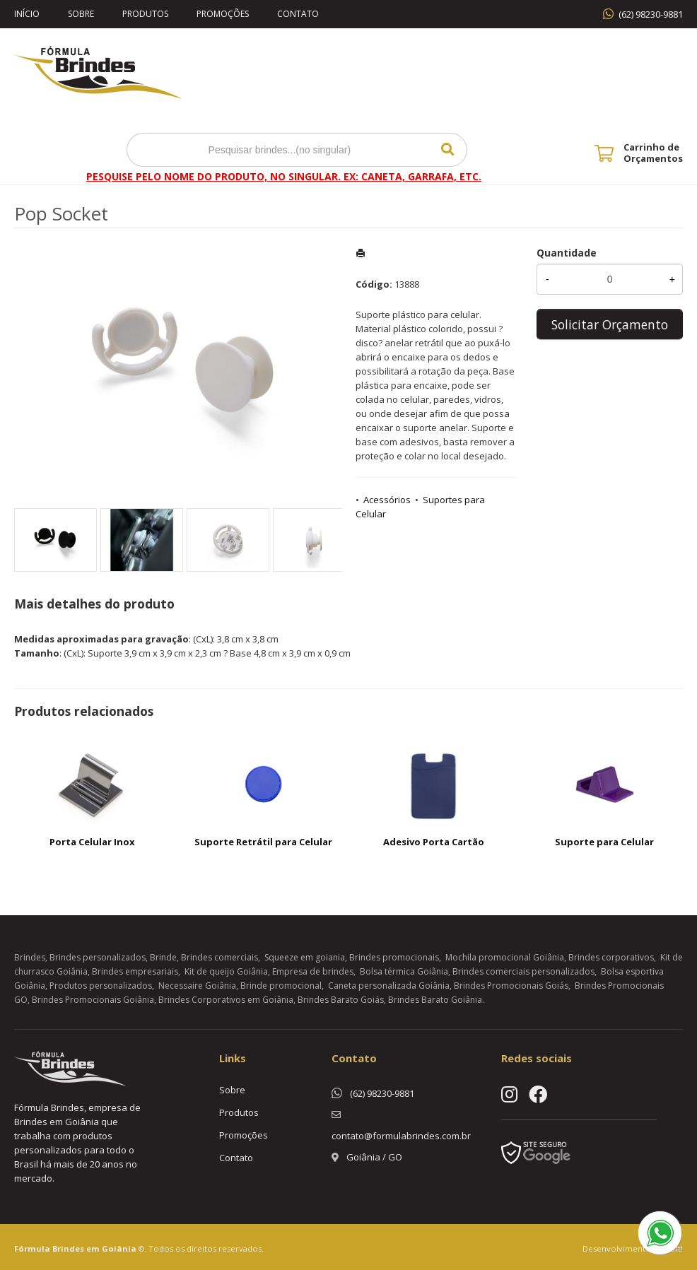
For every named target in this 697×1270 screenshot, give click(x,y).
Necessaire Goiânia (197, 986)
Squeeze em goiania (304, 957)
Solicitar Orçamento (609, 324)
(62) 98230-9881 (651, 14)
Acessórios (387, 499)
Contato (298, 14)
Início (27, 14)
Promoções (223, 14)
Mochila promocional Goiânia (504, 957)
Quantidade (567, 252)
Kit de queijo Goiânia (226, 971)
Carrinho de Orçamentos (653, 152)
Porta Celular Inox (92, 841)
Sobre (81, 14)
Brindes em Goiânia (94, 1248)
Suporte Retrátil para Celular (263, 841)
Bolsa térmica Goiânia (404, 971)
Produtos (145, 14)
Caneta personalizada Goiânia (389, 986)
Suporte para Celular (604, 841)
